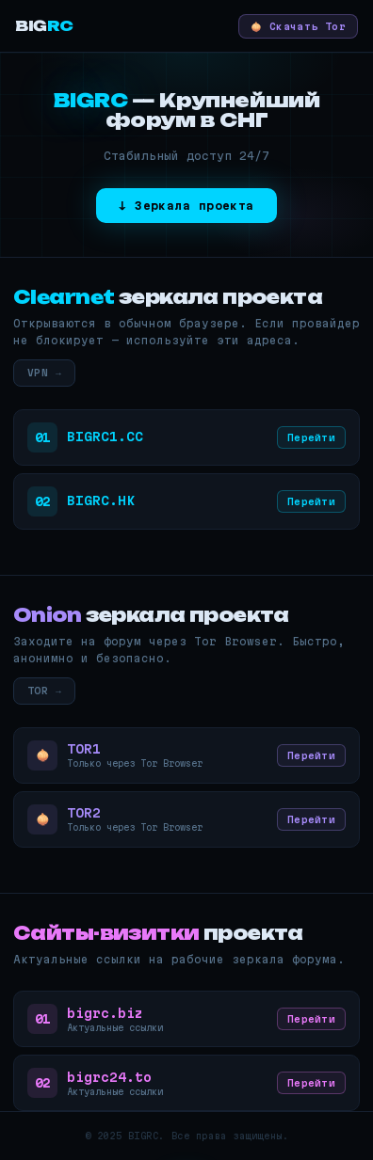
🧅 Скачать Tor (298, 26)
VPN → (44, 372)
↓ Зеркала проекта (186, 205)
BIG (44, 26)
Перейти (311, 437)
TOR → (44, 690)
